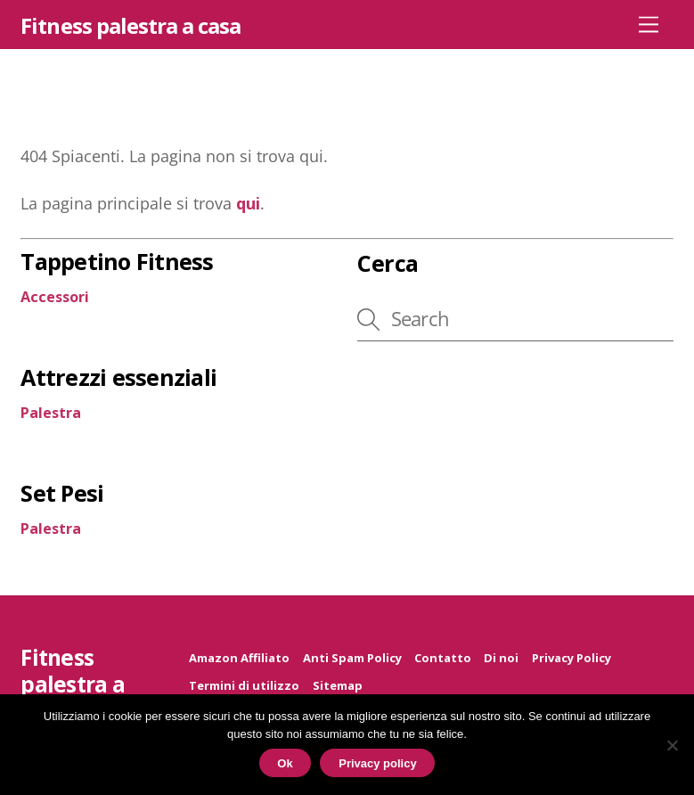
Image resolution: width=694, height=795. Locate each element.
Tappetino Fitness (116, 261)
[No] (672, 745)
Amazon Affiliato (239, 658)
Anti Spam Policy (352, 658)
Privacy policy (377, 763)
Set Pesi (61, 493)
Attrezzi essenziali (118, 377)
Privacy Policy (571, 658)
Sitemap (338, 685)
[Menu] (648, 23)
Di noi (501, 658)
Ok (284, 763)
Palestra (50, 412)
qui (248, 203)
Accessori (54, 297)
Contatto (442, 658)
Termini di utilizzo (244, 685)
